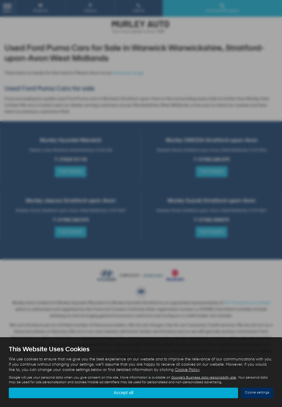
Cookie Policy (187, 369)
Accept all (123, 392)
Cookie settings (257, 392)
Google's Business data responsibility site (203, 377)
